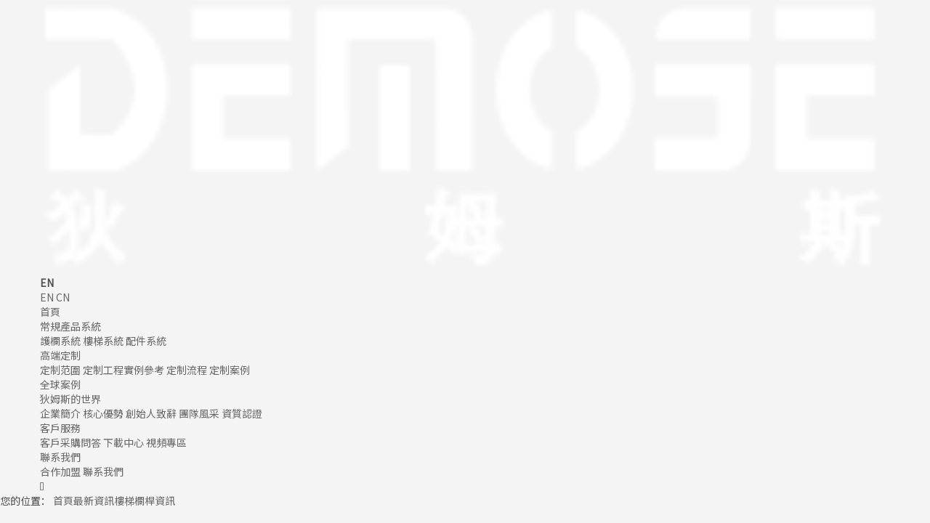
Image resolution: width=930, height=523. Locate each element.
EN (47, 297)
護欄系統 (60, 340)
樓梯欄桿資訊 (144, 500)
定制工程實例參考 (123, 369)
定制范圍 (60, 369)
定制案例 (229, 369)
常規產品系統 (70, 326)
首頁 (50, 311)
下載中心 (123, 442)
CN (63, 297)
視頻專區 (166, 442)
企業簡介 (60, 413)
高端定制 (60, 355)
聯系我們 (60, 457)
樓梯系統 (103, 340)
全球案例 (60, 384)
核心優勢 (103, 413)
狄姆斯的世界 (70, 399)
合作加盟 (60, 471)
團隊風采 (199, 413)
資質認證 (242, 413)
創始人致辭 (151, 413)
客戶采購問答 (70, 442)
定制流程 (186, 369)
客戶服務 (60, 428)
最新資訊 (93, 500)
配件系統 (146, 340)
